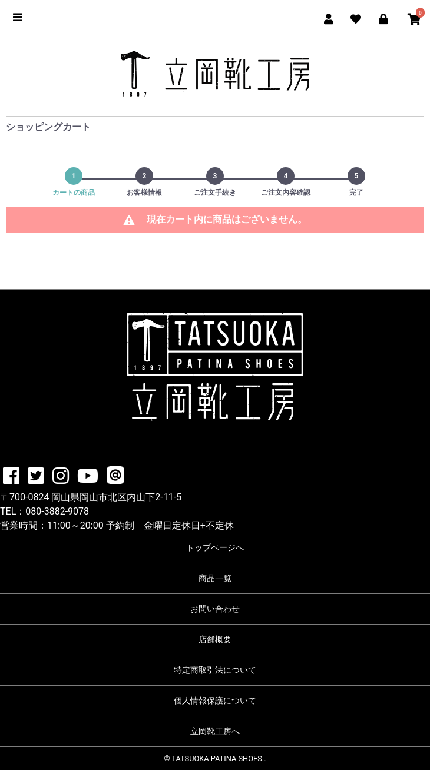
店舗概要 (215, 639)
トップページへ (215, 547)
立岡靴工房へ (215, 731)
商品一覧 (215, 578)
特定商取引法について (215, 670)
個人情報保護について (215, 700)
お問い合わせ (215, 608)
